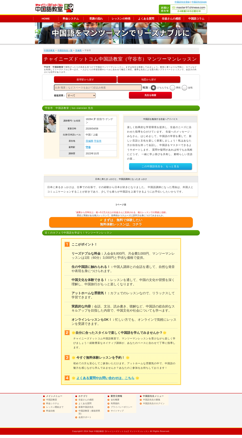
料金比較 (50, 411)
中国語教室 (49, 50)
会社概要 (115, 399)
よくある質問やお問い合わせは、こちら (105, 378)
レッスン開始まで (54, 407)
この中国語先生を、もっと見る (160, 166)
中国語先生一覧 (65, 50)
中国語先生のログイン (154, 403)
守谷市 (97, 140)
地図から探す (148, 79)
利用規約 (115, 403)
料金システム (71, 18)
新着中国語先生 (86, 407)
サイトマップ (117, 411)
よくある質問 (146, 18)
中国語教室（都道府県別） (89, 412)
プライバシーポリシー (121, 407)
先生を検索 (150, 95)
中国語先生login (199, 2)
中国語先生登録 (182, 2)
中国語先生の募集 (151, 399)
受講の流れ (96, 18)
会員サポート (85, 417)
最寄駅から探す (85, 79)
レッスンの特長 (121, 18)
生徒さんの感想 (171, 18)
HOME (46, 18)
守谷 (88, 147)
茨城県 (78, 50)
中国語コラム (196, 18)
